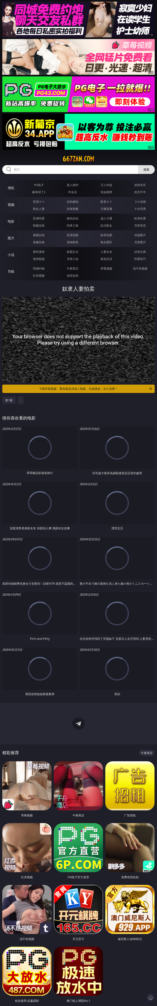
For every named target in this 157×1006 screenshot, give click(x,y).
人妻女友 (106, 252)
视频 (11, 204)
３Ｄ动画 (140, 202)
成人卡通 (106, 218)
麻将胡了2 (38, 192)
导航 (11, 271)
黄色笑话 (106, 259)
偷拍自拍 (72, 218)
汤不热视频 (140, 268)
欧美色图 (106, 235)
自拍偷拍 (72, 202)
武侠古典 (140, 252)
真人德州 (72, 185)
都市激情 (39, 252)
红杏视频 (39, 275)
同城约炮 (39, 268)
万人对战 (106, 185)
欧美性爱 (140, 218)
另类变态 (140, 225)
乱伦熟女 (106, 225)
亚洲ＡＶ (39, 202)
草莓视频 (106, 268)
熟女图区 (106, 242)
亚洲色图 (72, 235)
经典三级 (72, 225)
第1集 (9, 400)
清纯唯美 (72, 242)
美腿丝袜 (39, 242)
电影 (11, 221)
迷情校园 (39, 259)
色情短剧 (72, 275)
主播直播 (106, 209)
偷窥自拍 (39, 235)
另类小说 (72, 259)
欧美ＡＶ (106, 202)
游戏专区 (140, 185)
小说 (11, 254)
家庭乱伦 (72, 252)
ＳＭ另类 (140, 209)
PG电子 (39, 185)
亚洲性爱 (39, 218)
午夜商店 (72, 268)
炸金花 (72, 192)
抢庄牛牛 (140, 192)
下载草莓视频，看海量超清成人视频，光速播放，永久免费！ (95, 388)
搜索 (146, 169)
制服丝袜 (39, 225)
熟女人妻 (39, 209)
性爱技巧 (140, 259)
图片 (11, 238)
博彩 (11, 188)
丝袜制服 (72, 209)
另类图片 (140, 242)
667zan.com (78, 159)
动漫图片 (140, 235)
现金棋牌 (106, 192)
